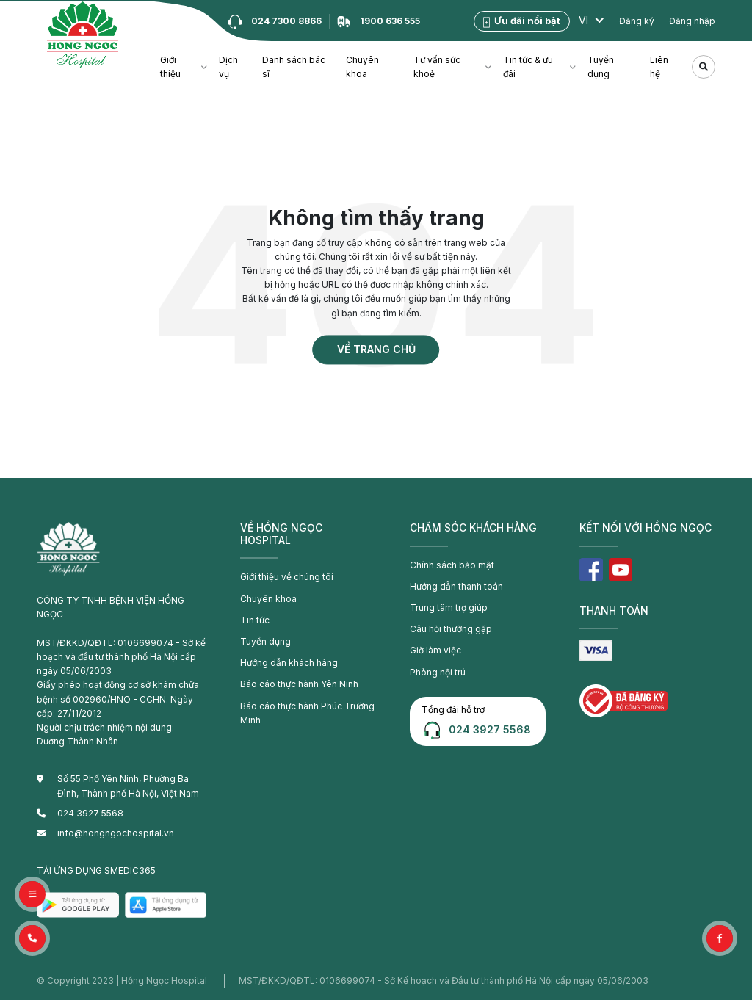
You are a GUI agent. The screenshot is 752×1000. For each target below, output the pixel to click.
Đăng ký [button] (636, 20)
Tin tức (255, 620)
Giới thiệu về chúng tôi (286, 576)
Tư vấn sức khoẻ (436, 66)
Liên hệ (659, 66)
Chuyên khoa (362, 66)
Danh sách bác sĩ (293, 66)
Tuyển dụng (601, 66)
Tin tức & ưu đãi (528, 66)
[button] (32, 938)
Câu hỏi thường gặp (451, 628)
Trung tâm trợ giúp (449, 607)
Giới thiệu (170, 66)
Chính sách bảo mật (452, 564)
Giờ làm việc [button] (435, 650)
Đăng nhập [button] (692, 20)
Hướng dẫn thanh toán (456, 586)
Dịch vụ (228, 66)
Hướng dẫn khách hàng (289, 662)
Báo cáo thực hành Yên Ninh (299, 683)
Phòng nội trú (438, 672)
